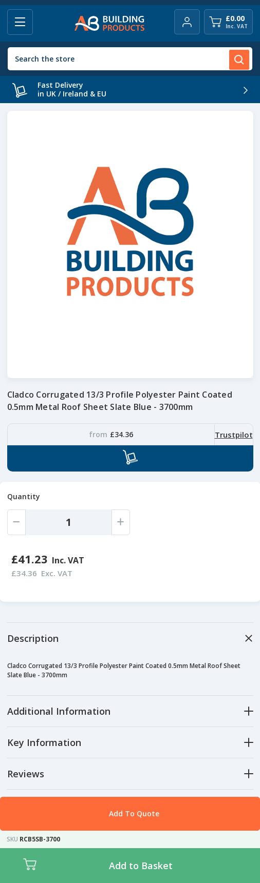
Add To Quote (134, 813)
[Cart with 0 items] (228, 21)
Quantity (23, 496)
